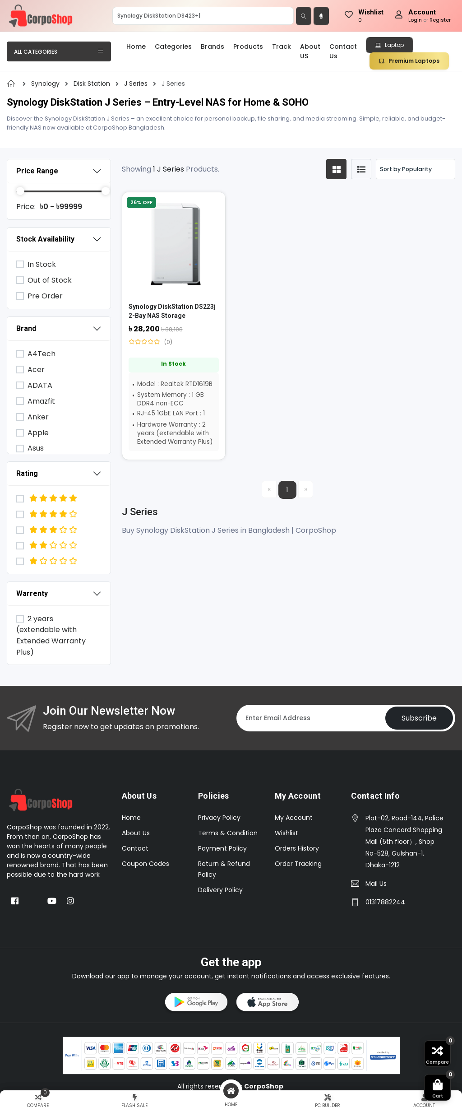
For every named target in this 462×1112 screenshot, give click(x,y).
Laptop (389, 45)
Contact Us (343, 51)
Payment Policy (222, 848)
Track (281, 46)
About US (310, 51)
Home (136, 46)
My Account (294, 817)
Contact (135, 848)
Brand (26, 328)
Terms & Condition (228, 832)
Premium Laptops (409, 61)
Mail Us (376, 883)
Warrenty (32, 593)
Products (248, 46)
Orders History (297, 848)
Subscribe (419, 718)
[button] (195, 1003)
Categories (173, 46)
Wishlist (286, 832)
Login (415, 19)
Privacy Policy (219, 817)
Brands (212, 46)
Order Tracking (298, 863)
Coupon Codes (145, 863)
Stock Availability (45, 239)
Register (440, 19)
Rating (27, 473)
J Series (136, 83)
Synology (46, 83)
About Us (136, 832)
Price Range (37, 171)
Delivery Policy (220, 889)
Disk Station (93, 83)
